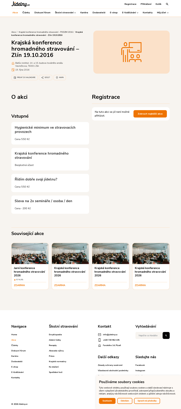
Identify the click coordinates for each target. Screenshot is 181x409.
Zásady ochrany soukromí (110, 365)
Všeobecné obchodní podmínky (113, 370)
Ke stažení (54, 367)
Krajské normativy (57, 361)
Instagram (140, 370)
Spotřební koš (55, 372)
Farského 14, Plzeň (109, 345)
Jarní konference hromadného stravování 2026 (29, 271)
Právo (51, 356)
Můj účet (163, 12)
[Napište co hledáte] (152, 335)
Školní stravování (65, 12)
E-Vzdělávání (130, 12)
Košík (158, 4)
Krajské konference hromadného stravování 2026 (69, 271)
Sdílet (45, 77)
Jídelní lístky (55, 340)
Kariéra (84, 12)
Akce (15, 12)
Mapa (60, 77)
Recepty (53, 345)
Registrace (130, 4)
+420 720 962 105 (108, 340)
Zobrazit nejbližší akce (150, 113)
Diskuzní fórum (42, 12)
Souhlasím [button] (107, 401)
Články (26, 12)
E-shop (114, 12)
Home (14, 334)
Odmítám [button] (125, 401)
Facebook (140, 365)
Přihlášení (146, 4)
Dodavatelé (99, 12)
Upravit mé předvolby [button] (147, 401)
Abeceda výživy (56, 350)
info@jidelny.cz (108, 334)
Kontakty (148, 12)
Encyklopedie (55, 334)
